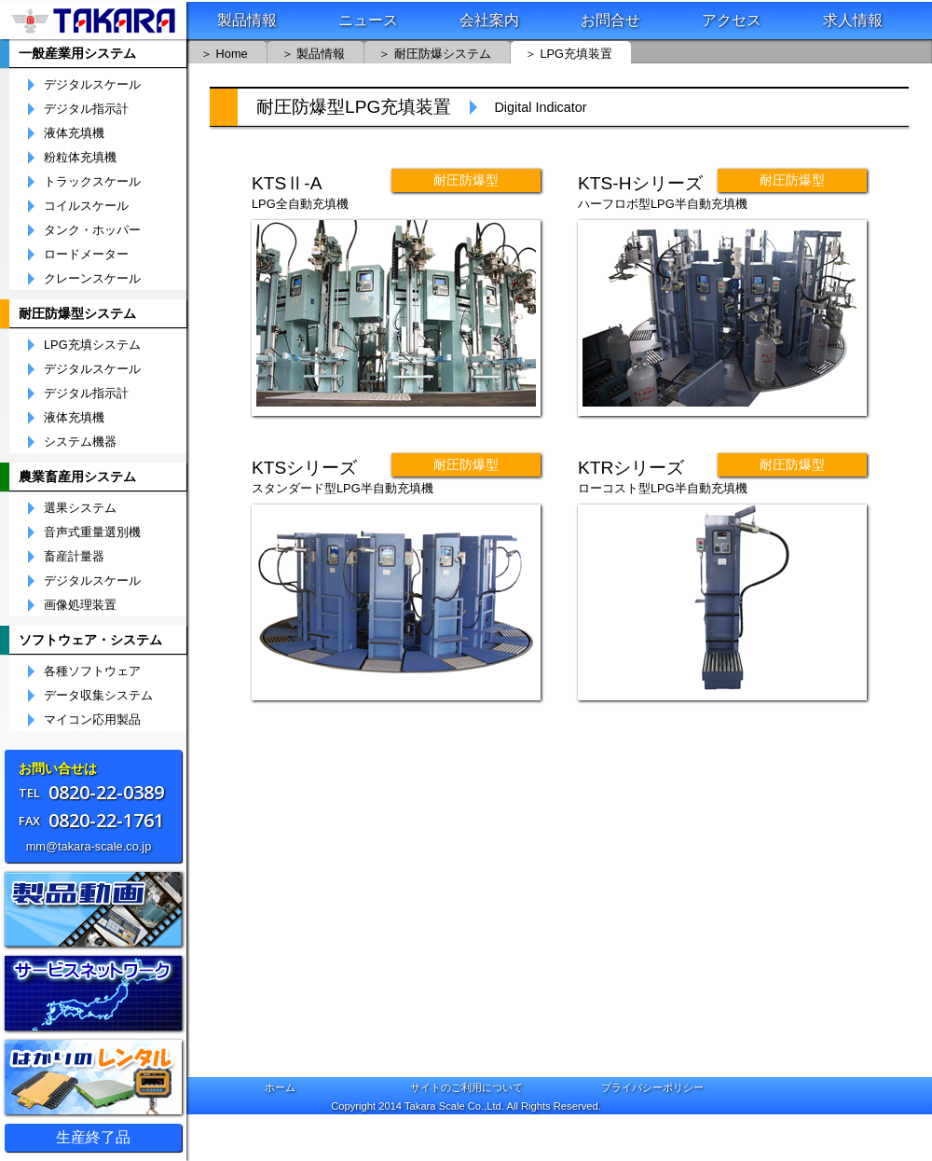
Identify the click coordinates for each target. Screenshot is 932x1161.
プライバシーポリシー (652, 1087)
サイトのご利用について (466, 1087)
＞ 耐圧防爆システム (434, 54)
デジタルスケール (92, 84)
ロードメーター (86, 254)
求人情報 (853, 20)
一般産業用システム (77, 53)
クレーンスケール (92, 278)
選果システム (80, 508)
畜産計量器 (74, 556)
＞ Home (224, 54)
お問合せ (610, 20)
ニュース (368, 20)
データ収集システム (98, 695)
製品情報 (247, 20)
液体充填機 (74, 133)
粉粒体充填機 (80, 157)
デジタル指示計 (86, 109)
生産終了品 (93, 1137)
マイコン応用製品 (92, 719)
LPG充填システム (92, 345)
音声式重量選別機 (92, 532)
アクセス (731, 20)
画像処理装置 (80, 605)
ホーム (280, 1087)
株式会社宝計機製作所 (93, 20)
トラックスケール (92, 181)
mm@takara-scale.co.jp (89, 846)
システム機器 (80, 442)
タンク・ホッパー (92, 230)
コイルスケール (86, 206)
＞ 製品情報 (313, 54)
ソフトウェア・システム (90, 639)
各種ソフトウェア (92, 671)
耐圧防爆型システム (77, 313)
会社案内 (489, 20)
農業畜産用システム (77, 476)
